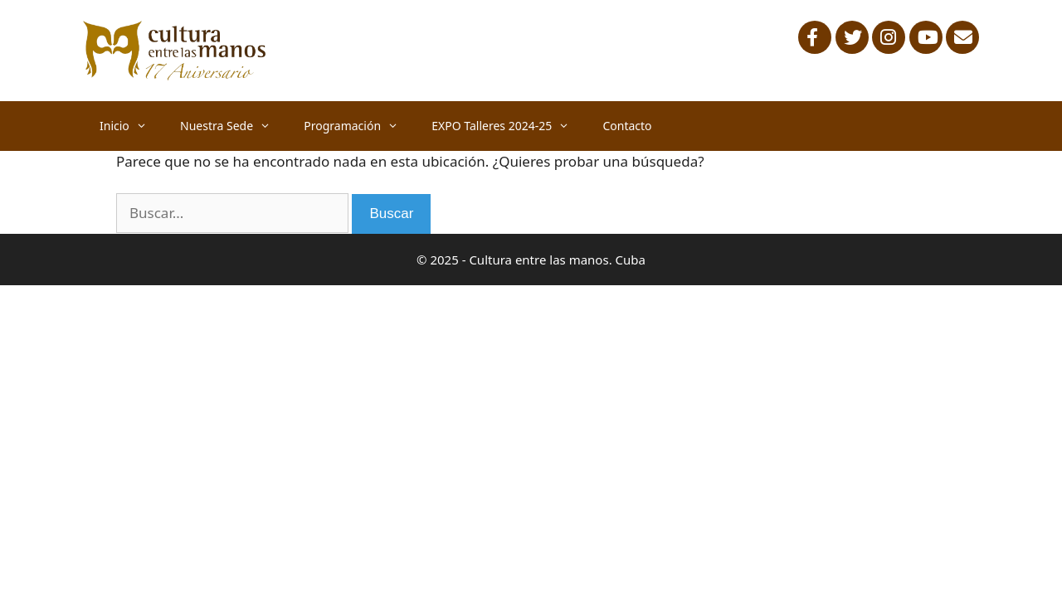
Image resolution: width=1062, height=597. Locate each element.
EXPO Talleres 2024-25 (508, 126)
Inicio (131, 126)
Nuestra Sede (233, 126)
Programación (359, 126)
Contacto (626, 125)
